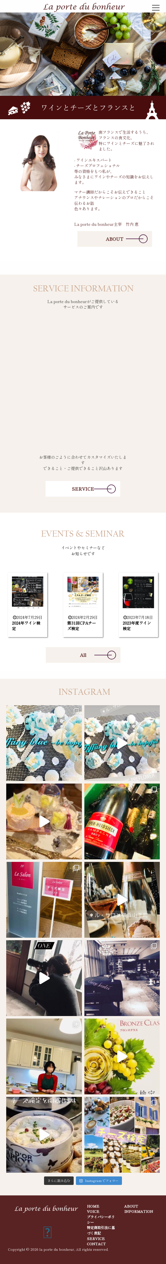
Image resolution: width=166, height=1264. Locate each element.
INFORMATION (138, 1211)
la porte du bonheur (56, 1249)
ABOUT (114, 239)
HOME (93, 1206)
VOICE (93, 1211)
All (83, 655)
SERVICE (83, 488)
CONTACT (96, 1243)
